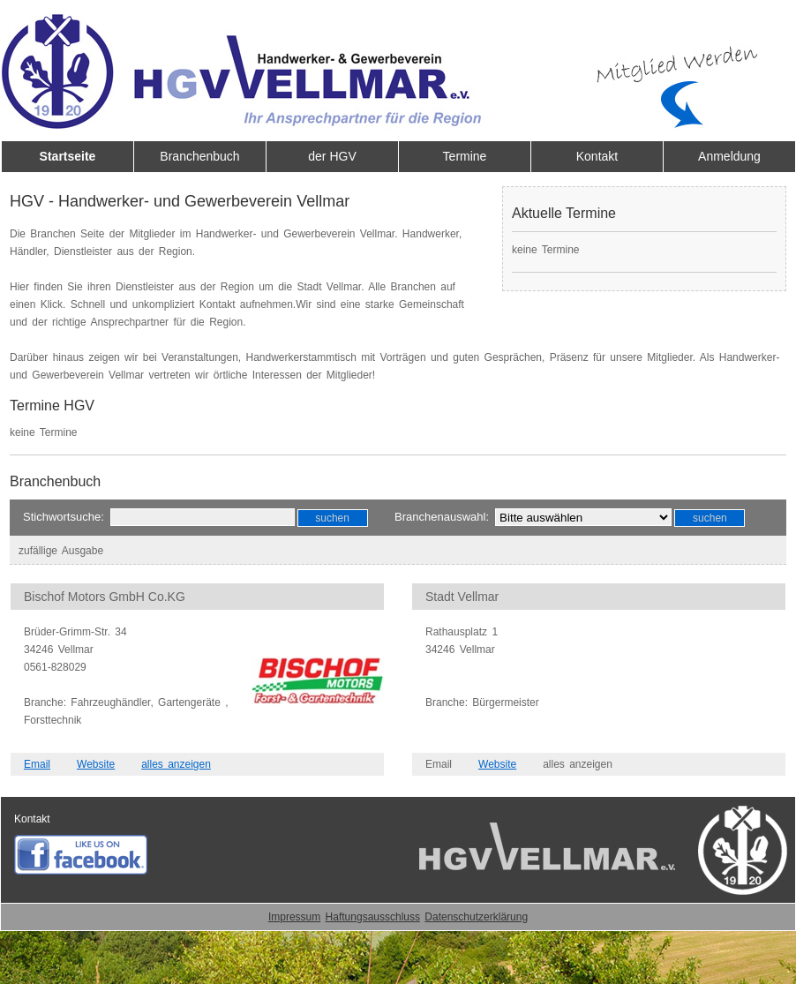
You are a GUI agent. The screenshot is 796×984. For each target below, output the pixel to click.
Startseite (68, 156)
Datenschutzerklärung (476, 917)
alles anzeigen (176, 764)
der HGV (332, 156)
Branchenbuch (199, 156)
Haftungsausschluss (373, 917)
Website (96, 764)
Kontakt (597, 156)
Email (37, 764)
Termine (465, 156)
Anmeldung (729, 156)
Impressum (294, 917)
